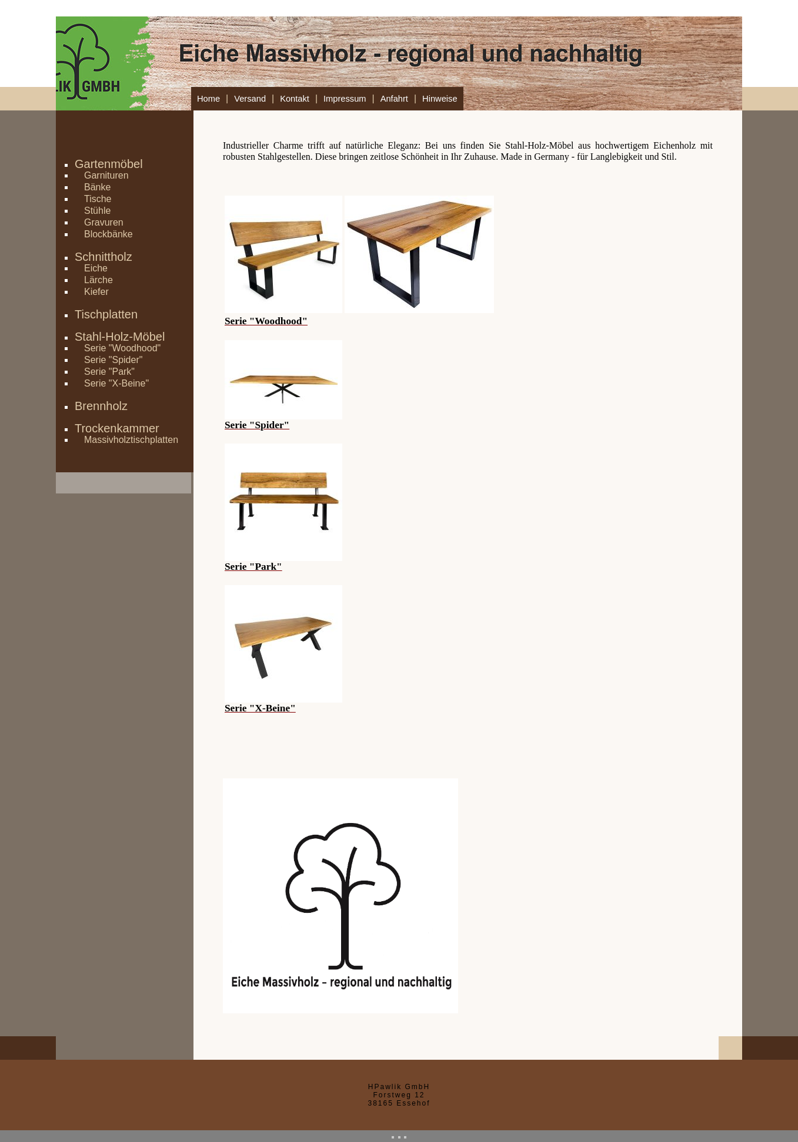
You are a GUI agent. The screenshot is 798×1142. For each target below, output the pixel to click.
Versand (250, 98)
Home (208, 98)
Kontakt (294, 98)
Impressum (344, 98)
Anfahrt (394, 98)
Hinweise (439, 98)
